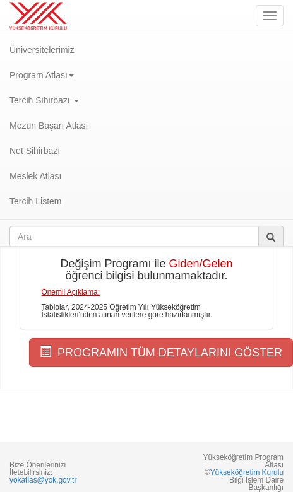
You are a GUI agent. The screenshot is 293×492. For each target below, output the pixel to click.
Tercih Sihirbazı (44, 100)
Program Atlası (41, 75)
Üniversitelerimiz (42, 50)
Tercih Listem (35, 201)
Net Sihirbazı (34, 151)
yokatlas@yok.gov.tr (42, 480)
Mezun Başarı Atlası (48, 125)
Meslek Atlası (35, 176)
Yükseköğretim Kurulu (247, 472)
